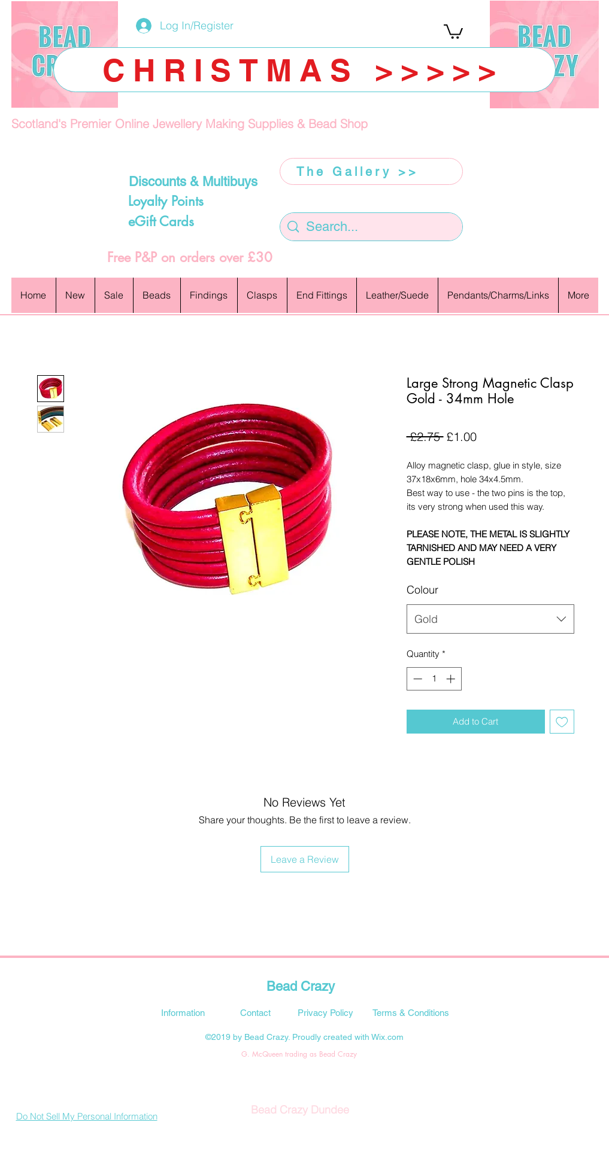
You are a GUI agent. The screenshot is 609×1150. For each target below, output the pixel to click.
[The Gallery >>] (371, 171)
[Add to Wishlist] (562, 722)
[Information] (183, 1012)
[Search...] (371, 227)
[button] (453, 31)
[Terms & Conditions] (410, 1012)
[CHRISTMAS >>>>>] (304, 69)
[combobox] (490, 619)
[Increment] (452, 679)
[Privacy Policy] (325, 1012)
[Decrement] (416, 679)
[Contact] (255, 1012)
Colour (422, 590)
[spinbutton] (434, 679)
